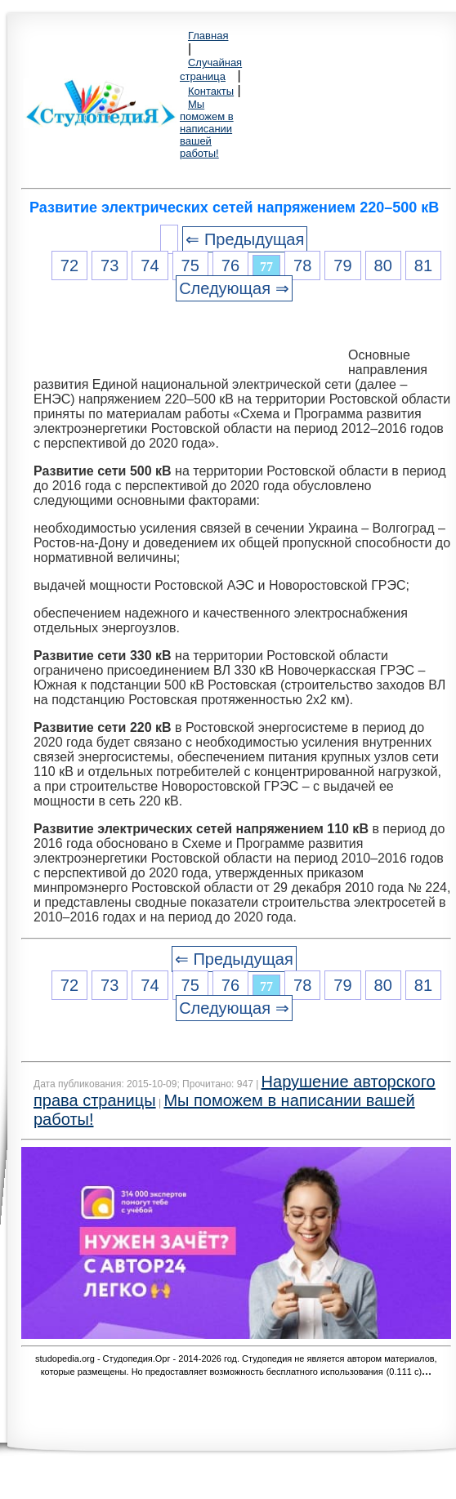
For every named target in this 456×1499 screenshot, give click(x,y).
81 (423, 265)
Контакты (211, 91)
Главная (208, 35)
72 (69, 265)
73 (109, 265)
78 (302, 265)
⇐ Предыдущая (245, 239)
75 (190, 265)
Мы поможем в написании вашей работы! (207, 128)
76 (230, 265)
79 (342, 265)
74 (150, 265)
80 (383, 265)
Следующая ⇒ (233, 288)
